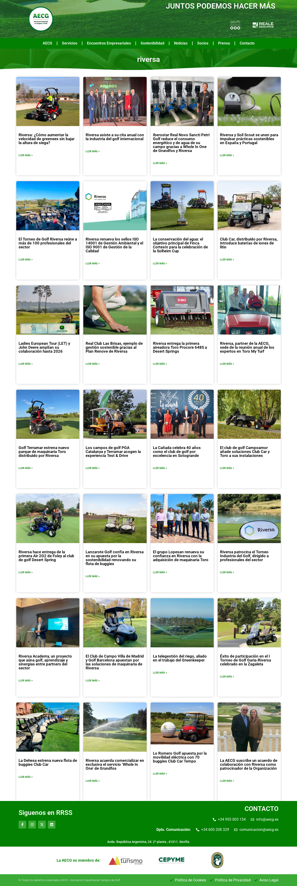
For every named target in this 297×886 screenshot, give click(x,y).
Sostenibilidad (152, 43)
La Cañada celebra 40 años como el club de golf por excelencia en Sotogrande (177, 451)
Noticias (180, 43)
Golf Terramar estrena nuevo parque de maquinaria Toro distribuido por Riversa (44, 451)
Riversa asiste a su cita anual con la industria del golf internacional (115, 137)
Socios (202, 43)
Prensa (224, 43)
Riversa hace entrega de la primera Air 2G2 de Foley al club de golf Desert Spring (46, 556)
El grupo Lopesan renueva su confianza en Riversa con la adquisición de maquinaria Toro (180, 556)
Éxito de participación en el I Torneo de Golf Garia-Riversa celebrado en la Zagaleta (245, 660)
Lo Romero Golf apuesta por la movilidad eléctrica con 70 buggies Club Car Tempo (180, 757)
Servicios (69, 43)
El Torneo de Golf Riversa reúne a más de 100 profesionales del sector (48, 243)
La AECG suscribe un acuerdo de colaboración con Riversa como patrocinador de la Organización (248, 764)
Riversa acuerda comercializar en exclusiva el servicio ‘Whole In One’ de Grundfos (115, 764)
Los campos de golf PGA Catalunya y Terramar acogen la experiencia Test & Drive (113, 451)
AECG (47, 43)
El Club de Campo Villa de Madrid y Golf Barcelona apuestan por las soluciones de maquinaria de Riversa (115, 662)
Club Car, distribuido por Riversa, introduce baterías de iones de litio (249, 243)
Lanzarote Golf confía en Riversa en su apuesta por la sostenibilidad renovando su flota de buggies (115, 558)
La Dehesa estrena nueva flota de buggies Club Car (48, 762)
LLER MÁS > (26, 155)
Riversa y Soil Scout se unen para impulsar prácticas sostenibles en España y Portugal (249, 139)
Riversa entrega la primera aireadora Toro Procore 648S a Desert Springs (180, 347)
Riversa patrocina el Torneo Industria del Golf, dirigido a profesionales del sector (244, 556)
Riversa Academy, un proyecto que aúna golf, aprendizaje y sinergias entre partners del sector (45, 662)
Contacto (247, 43)
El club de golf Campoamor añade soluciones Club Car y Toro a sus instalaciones (245, 451)
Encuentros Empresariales (109, 43)
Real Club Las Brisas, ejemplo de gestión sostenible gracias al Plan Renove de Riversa (114, 347)
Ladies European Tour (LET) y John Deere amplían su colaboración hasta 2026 (44, 347)
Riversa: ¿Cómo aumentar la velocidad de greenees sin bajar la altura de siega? (46, 139)
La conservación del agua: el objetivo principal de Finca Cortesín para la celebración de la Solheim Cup (180, 245)
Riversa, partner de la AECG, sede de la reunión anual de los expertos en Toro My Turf (247, 347)
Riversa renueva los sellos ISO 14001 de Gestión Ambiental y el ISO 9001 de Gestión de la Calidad (114, 245)
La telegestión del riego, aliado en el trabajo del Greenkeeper (180, 658)
